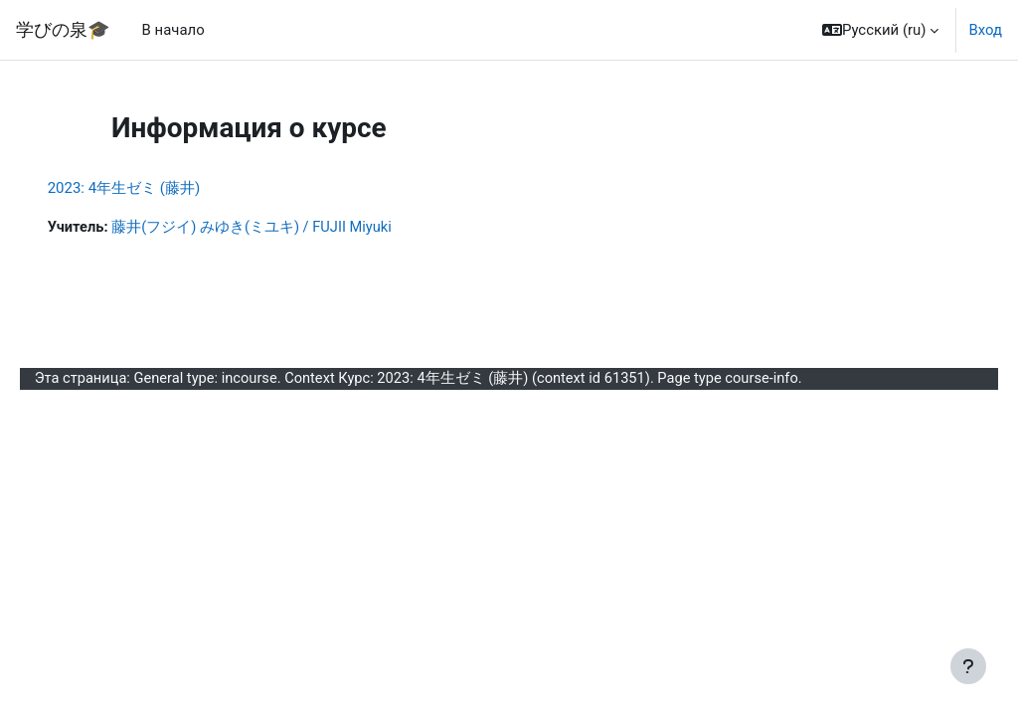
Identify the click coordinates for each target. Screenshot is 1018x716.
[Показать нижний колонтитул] (968, 666)
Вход (985, 30)
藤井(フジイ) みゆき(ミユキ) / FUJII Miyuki (282, 228)
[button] (880, 30)
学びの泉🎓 (63, 29)
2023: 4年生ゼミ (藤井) (152, 188)
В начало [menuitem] (173, 30)
